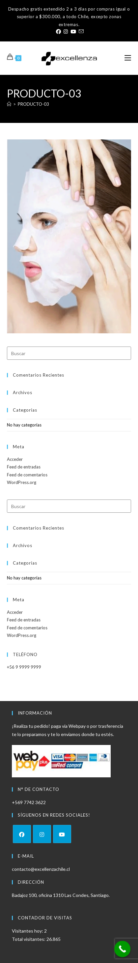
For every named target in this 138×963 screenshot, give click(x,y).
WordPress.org (21, 482)
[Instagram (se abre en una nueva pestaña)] (65, 31)
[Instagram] (42, 834)
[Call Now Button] (122, 949)
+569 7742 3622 (29, 802)
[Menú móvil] (127, 58)
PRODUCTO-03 (33, 104)
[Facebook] (22, 834)
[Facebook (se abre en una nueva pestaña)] (58, 31)
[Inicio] (9, 104)
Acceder (15, 459)
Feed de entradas (24, 466)
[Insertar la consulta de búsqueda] (69, 353)
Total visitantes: (29, 939)
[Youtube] (62, 834)
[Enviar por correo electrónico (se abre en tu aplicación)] (80, 31)
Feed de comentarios (27, 474)
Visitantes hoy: (28, 931)
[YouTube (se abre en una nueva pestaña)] (73, 31)
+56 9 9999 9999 (24, 667)
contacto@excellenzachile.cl (41, 869)
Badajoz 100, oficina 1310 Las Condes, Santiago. (61, 895)
